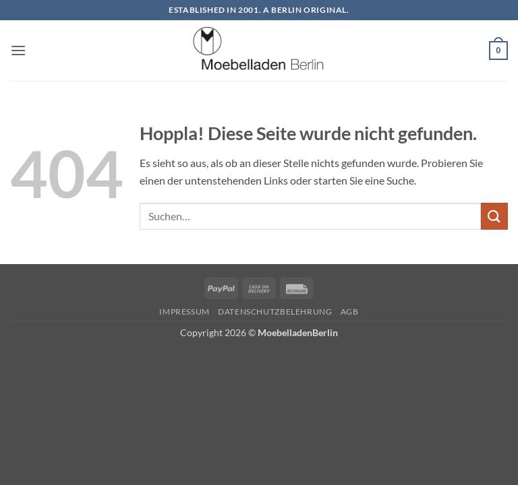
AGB (350, 311)
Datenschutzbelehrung (275, 311)
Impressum (184, 311)
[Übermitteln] (494, 216)
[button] (18, 50)
